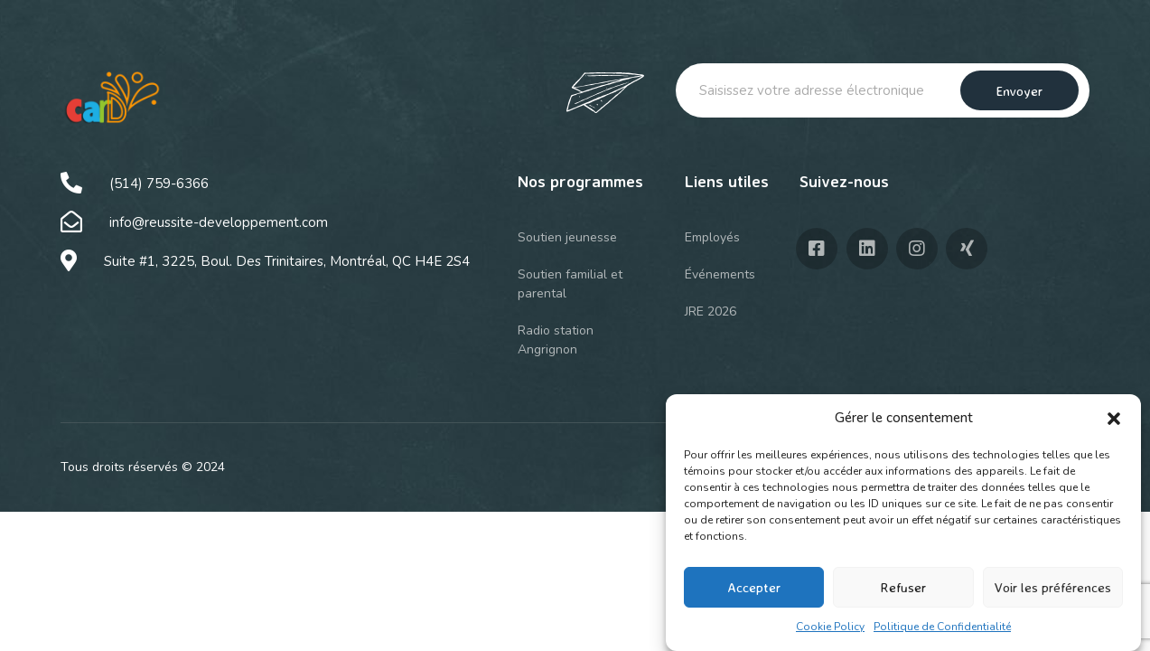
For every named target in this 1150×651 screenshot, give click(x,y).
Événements (720, 274)
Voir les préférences (1053, 587)
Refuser (903, 587)
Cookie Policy (830, 626)
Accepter (754, 587)
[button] (1114, 419)
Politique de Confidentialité (942, 626)
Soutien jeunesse (567, 237)
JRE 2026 (710, 311)
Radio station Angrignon (556, 340)
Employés (712, 237)
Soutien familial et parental (570, 284)
